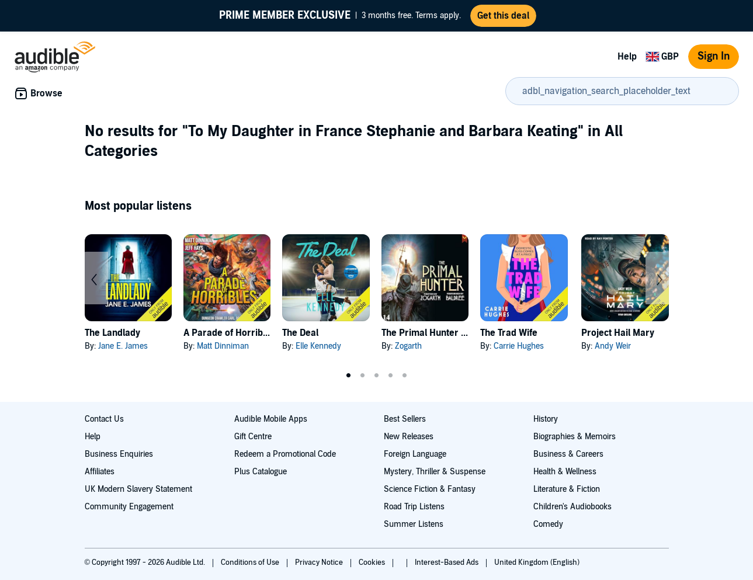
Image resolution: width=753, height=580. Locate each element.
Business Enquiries (119, 454)
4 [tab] (391, 375)
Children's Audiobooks (572, 507)
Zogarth (408, 346)
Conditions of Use (251, 562)
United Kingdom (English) (537, 562)
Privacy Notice (320, 562)
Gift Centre (253, 437)
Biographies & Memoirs (574, 437)
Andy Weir (613, 346)
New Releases (408, 437)
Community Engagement (129, 507)
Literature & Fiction (566, 489)
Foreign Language (415, 454)
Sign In (714, 56)
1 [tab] (349, 375)
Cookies (373, 562)
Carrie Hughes (519, 346)
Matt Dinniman (223, 346)
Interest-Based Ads (447, 562)
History (545, 419)
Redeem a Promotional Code (285, 454)
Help (627, 56)
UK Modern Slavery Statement (138, 489)
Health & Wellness (564, 472)
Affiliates (99, 472)
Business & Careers (568, 454)
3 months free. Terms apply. (340, 15)
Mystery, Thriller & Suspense (434, 472)
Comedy (548, 524)
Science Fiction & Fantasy (430, 489)
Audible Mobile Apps (270, 419)
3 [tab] (377, 375)
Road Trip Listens (414, 507)
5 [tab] (405, 375)
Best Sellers (405, 419)
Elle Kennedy (318, 346)
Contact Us (104, 419)
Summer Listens (413, 524)
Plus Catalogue (260, 472)
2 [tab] (363, 375)
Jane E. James (123, 346)
